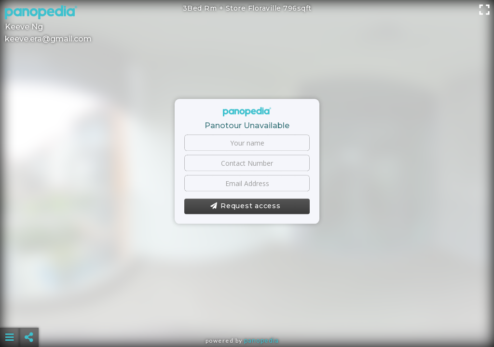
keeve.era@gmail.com (48, 38)
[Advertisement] (247, 313)
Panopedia (261, 340)
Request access (245, 206)
